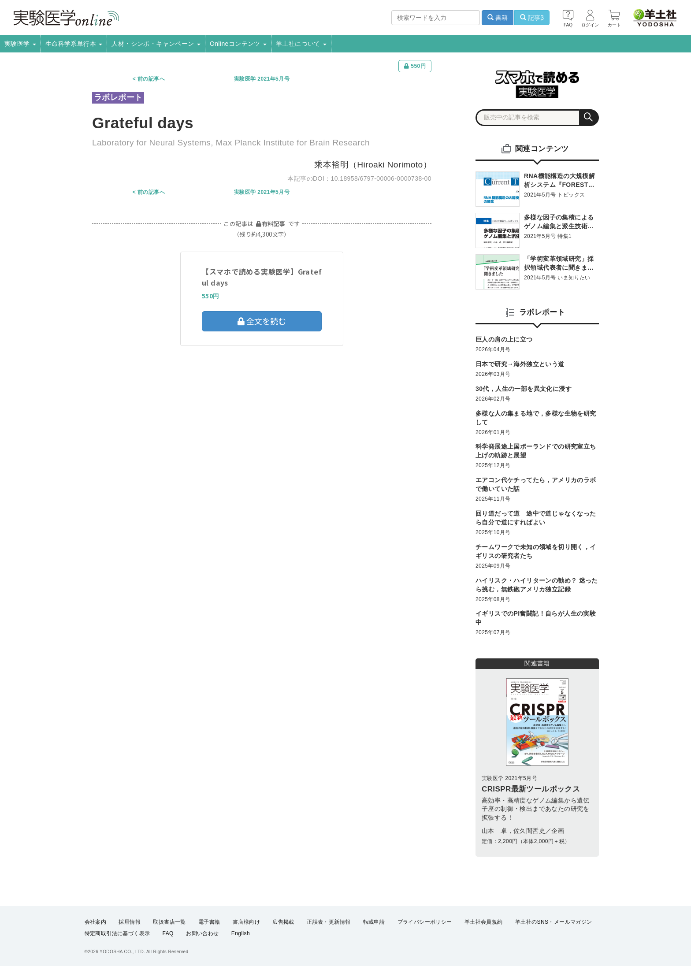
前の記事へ (151, 79)
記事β (532, 17)
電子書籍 (209, 922)
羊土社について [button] (301, 43)
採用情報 (130, 922)
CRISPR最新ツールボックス (531, 789)
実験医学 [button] (20, 43)
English (240, 933)
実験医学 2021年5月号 (262, 79)
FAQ (168, 933)
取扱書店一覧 (169, 922)
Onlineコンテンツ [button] (238, 43)
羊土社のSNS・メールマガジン (553, 922)
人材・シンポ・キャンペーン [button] (156, 43)
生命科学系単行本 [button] (74, 43)
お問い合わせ (202, 933)
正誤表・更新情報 (328, 922)
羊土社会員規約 (483, 922)
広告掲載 (283, 922)
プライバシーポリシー (425, 922)
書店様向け (246, 922)
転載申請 (374, 922)
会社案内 (96, 922)
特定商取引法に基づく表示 (117, 933)
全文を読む (262, 321)
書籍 (497, 17)
